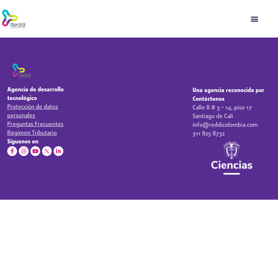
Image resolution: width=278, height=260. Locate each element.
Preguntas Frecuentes (35, 124)
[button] (254, 19)
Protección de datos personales (32, 111)
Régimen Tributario (32, 133)
